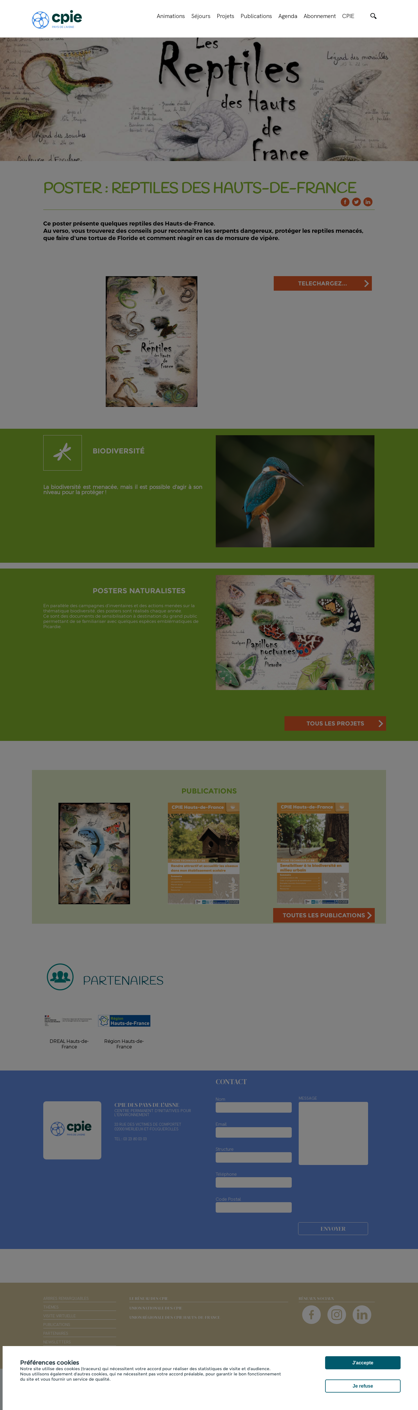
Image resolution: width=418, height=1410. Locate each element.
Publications (256, 16)
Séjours (200, 16)
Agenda (287, 16)
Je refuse (363, 1386)
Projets (225, 16)
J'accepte (362, 1362)
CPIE (348, 16)
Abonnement (320, 16)
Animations (171, 16)
